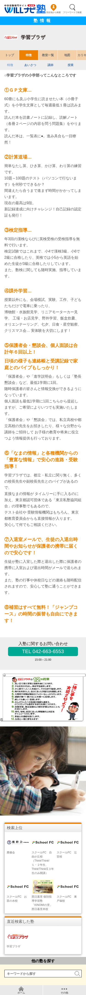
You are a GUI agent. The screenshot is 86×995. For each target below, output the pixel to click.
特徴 (29, 55)
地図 (67, 55)
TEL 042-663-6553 (43, 651)
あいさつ (30, 65)
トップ (9, 55)
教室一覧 (48, 55)
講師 (50, 65)
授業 (71, 65)
